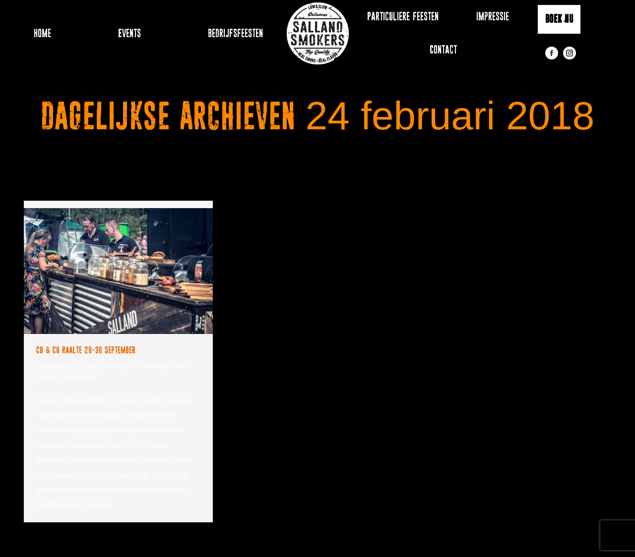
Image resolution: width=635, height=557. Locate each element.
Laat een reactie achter (67, 376)
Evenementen (55, 366)
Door (108, 366)
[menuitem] (37, 33)
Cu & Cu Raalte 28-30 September (85, 350)
